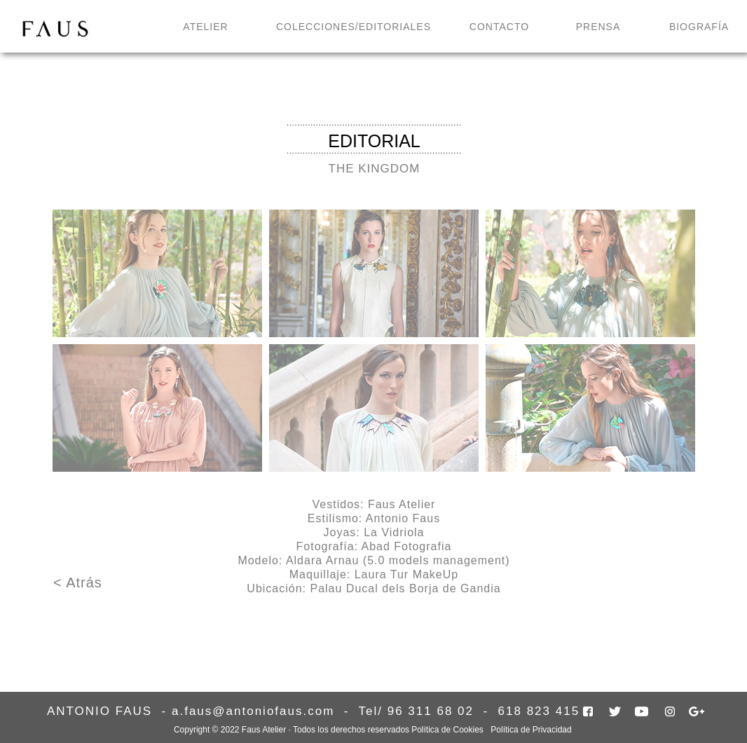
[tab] (157, 273)
